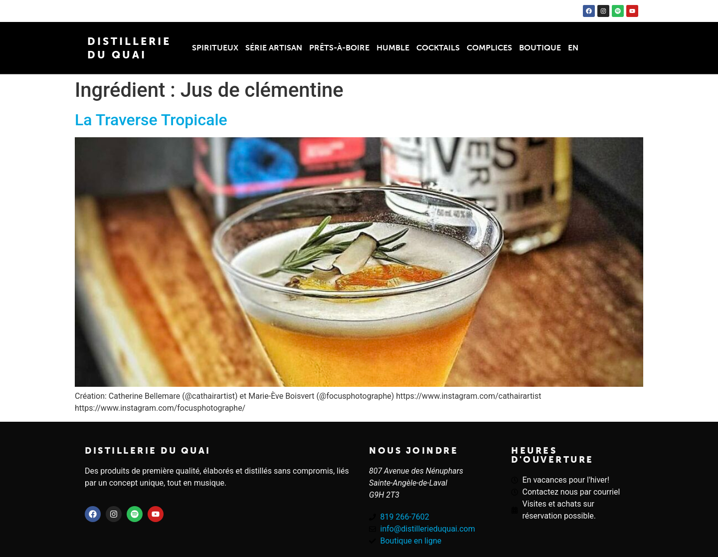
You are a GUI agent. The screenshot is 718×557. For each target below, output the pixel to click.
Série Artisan (273, 47)
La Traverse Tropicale (151, 119)
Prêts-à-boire (339, 47)
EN (573, 47)
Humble (392, 47)
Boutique (540, 47)
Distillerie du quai (148, 450)
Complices (489, 47)
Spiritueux (215, 47)
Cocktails (438, 47)
